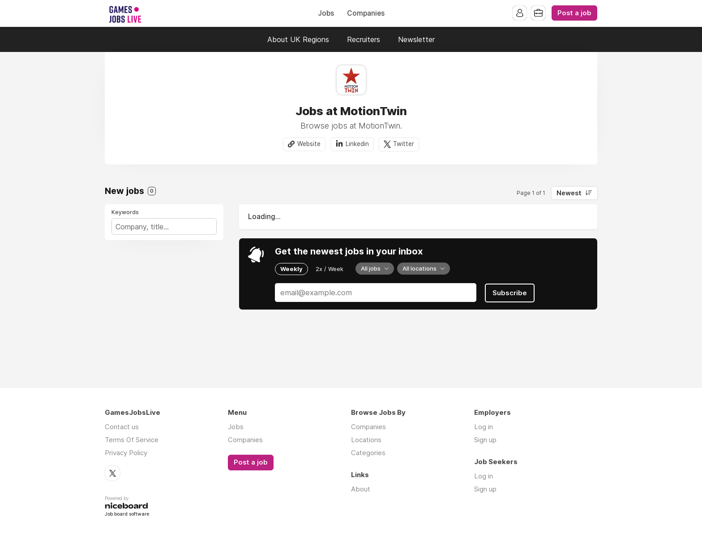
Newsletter (416, 39)
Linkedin (357, 143)
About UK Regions (298, 39)
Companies (366, 13)
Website (309, 143)
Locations (366, 439)
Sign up (485, 439)
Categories (368, 452)
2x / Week (329, 268)
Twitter (403, 143)
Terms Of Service (131, 439)
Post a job (574, 13)
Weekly (291, 268)
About (360, 489)
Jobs (326, 13)
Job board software (127, 514)
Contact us (122, 426)
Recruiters (363, 39)
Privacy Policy (126, 452)
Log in (483, 426)
